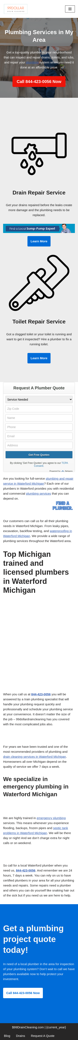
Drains (20, 1036)
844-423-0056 (41, 694)
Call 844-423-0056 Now (39, 81)
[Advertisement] (39, 651)
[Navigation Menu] (70, 8)
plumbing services (38, 493)
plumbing (32, 62)
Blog (7, 1036)
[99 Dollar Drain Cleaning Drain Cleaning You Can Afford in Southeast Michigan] (15, 9)
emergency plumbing (51, 818)
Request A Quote (42, 1036)
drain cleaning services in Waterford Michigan (34, 756)
